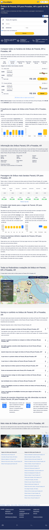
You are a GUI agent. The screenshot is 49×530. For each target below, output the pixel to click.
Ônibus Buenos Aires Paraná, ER (8, 454)
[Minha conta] (37, 2)
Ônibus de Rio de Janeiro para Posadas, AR (33, 491)
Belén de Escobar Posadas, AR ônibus (32, 457)
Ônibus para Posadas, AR (34, 505)
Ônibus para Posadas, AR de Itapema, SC (33, 477)
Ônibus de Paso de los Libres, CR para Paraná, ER (11, 461)
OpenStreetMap (41, 303)
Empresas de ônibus (11, 517)
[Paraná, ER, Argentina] (26, 20)
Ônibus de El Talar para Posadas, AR (32, 468)
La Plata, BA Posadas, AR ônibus (31, 479)
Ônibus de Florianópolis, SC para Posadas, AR (34, 470)
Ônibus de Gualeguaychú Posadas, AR (32, 472)
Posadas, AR (43, 277)
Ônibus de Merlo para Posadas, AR (32, 484)
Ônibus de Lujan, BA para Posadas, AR (32, 482)
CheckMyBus (2, 505)
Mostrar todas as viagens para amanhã (24, 97)
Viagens (21, 517)
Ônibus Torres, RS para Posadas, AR (32, 497)
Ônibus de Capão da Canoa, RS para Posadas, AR (35, 461)
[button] (26, 290)
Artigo (35, 513)
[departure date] (15, 28)
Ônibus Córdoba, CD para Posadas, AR (33, 463)
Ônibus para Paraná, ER (23, 505)
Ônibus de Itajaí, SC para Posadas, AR (32, 475)
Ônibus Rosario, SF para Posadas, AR (32, 493)
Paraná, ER (33, 277)
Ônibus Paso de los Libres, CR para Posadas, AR (35, 486)
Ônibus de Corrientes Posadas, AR (32, 466)
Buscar (42, 79)
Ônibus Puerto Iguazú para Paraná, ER (9, 463)
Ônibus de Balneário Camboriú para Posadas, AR (35, 454)
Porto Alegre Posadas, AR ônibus (31, 488)
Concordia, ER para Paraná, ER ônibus (9, 457)
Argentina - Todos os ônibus (11, 505)
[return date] (36, 28)
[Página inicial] (6, 2)
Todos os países (37, 517)
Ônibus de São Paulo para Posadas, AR (33, 495)
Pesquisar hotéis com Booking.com (10, 30)
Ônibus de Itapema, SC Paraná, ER (8, 459)
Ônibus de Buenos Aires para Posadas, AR (33, 459)
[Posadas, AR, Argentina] (26, 24)
